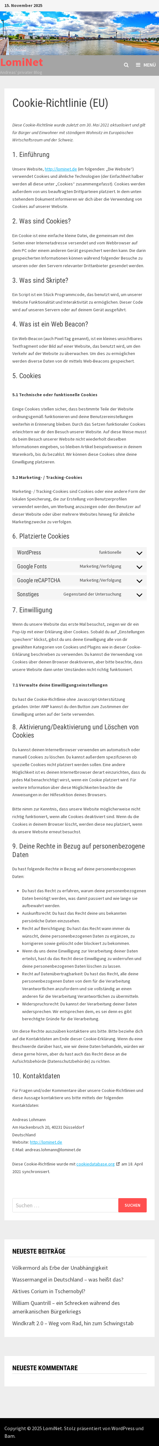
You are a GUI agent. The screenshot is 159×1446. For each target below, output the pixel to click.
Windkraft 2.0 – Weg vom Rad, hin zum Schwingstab (72, 1323)
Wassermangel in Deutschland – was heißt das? (67, 1279)
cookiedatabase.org (95, 1164)
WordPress (123, 1428)
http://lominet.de (61, 169)
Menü (146, 64)
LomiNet (21, 62)
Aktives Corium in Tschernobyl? (48, 1291)
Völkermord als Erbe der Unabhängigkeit (60, 1267)
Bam (9, 1436)
